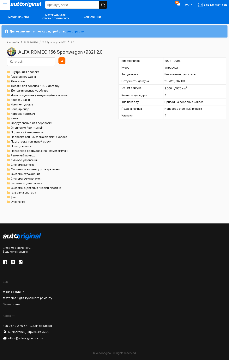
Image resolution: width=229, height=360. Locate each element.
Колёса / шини (20, 99)
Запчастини (92, 16)
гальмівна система (23, 192)
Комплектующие (22, 104)
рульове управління (24, 160)
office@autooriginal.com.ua (23, 338)
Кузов (15, 118)
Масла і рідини (13, 291)
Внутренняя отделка (25, 72)
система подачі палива (26, 183)
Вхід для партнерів (212, 5)
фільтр (15, 197)
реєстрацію (75, 31)
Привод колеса (21, 146)
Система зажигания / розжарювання (35, 169)
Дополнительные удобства (29, 90)
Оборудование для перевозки (31, 123)
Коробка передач (23, 113)
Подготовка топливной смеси (31, 141)
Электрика (18, 201)
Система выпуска (22, 164)
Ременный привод (23, 155)
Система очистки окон (26, 178)
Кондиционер (20, 109)
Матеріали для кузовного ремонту (55, 17)
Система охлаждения (25, 174)
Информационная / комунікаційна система (39, 95)
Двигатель (18, 81)
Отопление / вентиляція (27, 127)
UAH (189, 4)
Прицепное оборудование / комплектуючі (39, 150)
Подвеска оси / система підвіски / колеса (39, 136)
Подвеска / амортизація (27, 132)
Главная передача (23, 76)
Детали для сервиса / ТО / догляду (35, 85)
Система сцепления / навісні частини (36, 187)
